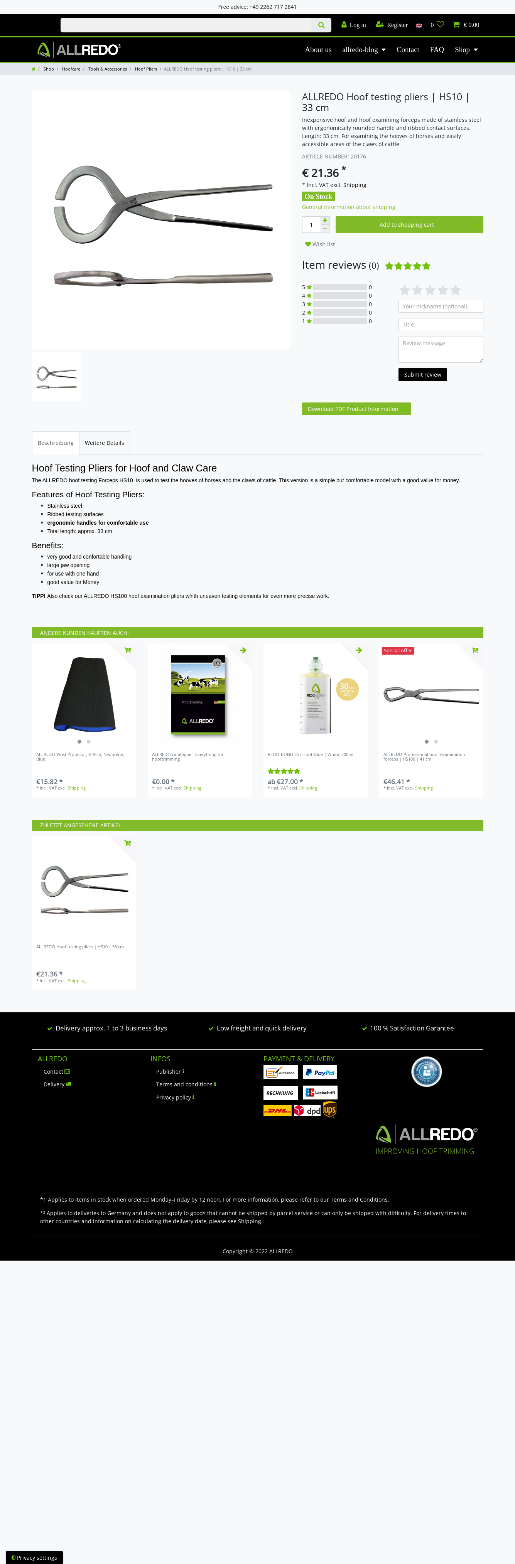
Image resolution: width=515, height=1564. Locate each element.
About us (318, 49)
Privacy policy (175, 1097)
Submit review (422, 374)
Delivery (57, 1084)
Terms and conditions (186, 1084)
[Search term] (186, 25)
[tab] (55, 442)
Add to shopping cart (429, 224)
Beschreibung (56, 442)
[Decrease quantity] (325, 229)
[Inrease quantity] (325, 220)
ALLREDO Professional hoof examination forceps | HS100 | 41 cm (424, 757)
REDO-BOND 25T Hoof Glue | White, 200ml (310, 754)
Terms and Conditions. (360, 1199)
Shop (462, 49)
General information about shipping (348, 206)
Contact (408, 49)
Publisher (170, 1071)
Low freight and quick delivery (262, 1028)
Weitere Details (104, 442)
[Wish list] (437, 25)
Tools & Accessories (107, 69)
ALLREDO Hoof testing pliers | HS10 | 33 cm (80, 947)
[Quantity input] (311, 224)
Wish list (320, 244)
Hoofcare (70, 69)
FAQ (437, 49)
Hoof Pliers (145, 69)
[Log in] (353, 25)
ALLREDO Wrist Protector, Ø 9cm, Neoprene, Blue (80, 757)
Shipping (354, 185)
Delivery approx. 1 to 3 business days (111, 1028)
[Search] (321, 25)
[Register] (391, 25)
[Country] (419, 25)
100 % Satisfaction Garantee (412, 1028)
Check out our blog (38, 18)
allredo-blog (360, 49)
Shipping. (250, 1221)
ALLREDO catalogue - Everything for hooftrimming (187, 757)
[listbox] (84, 695)
